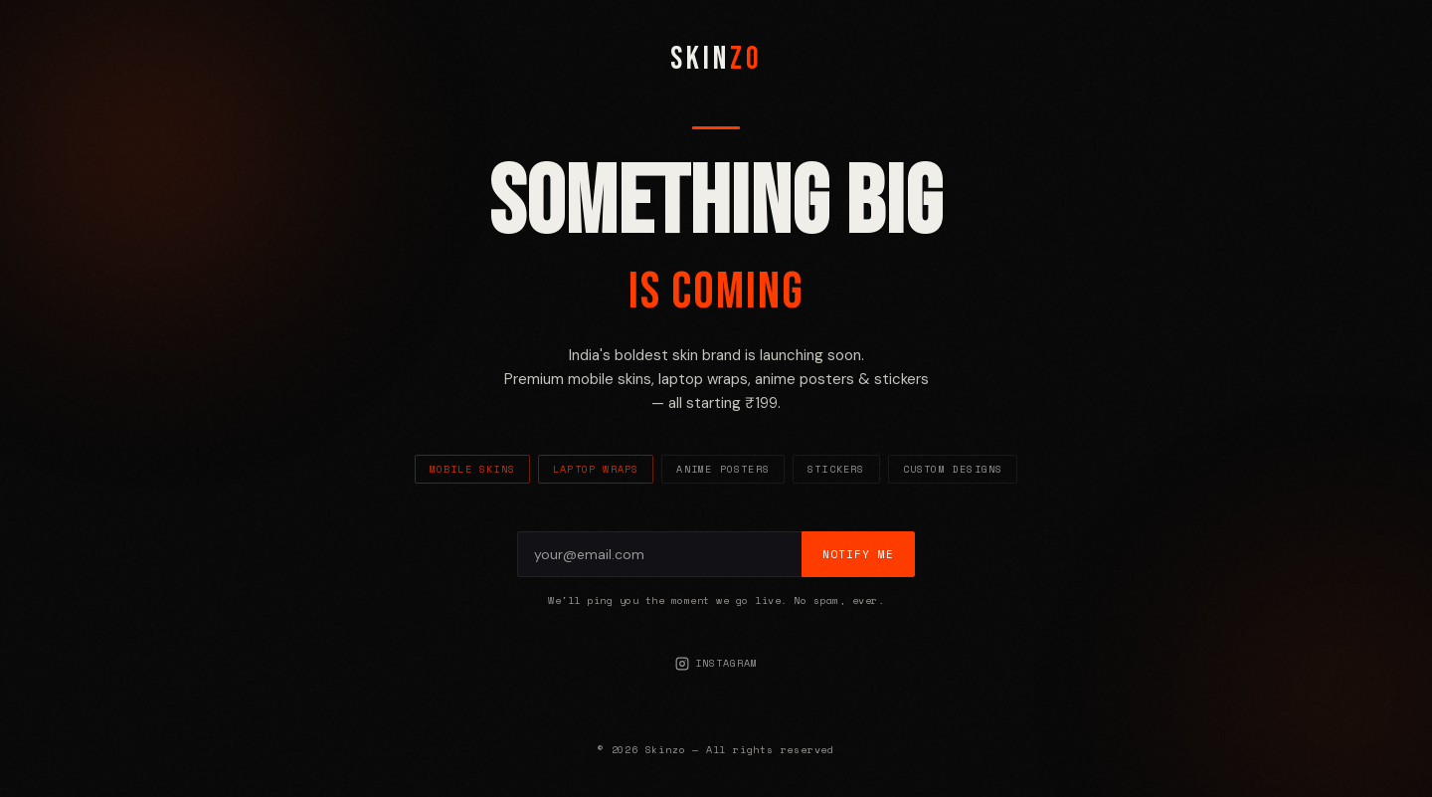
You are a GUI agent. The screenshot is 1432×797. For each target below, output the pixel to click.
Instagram (716, 663)
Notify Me (858, 554)
